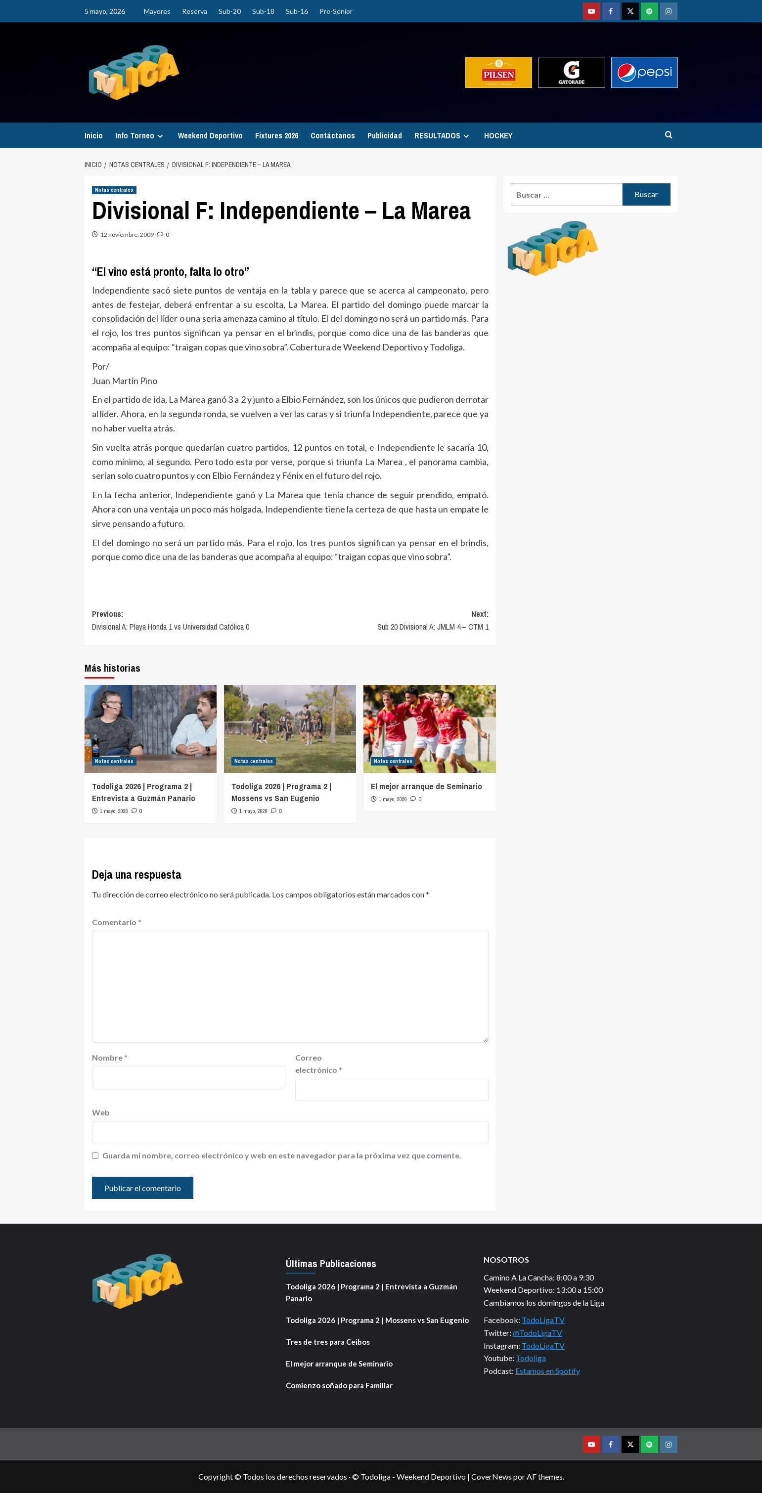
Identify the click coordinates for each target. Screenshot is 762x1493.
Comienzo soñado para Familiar (339, 1385)
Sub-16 (297, 11)
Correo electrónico (318, 1064)
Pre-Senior (336, 11)
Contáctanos (333, 135)
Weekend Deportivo (210, 135)
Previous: (191, 620)
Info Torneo (140, 135)
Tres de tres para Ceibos (328, 1341)
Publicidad (384, 135)
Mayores (157, 11)
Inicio (94, 135)
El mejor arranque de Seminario (426, 786)
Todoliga (531, 1358)
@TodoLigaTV (537, 1332)
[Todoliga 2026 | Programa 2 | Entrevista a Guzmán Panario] (151, 729)
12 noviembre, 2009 (127, 234)
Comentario (116, 922)
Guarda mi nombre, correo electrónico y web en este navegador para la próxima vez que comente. (281, 1155)
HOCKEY (498, 135)
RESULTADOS (443, 135)
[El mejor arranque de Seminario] (429, 729)
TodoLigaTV (543, 1319)
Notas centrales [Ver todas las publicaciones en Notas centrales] (114, 189)
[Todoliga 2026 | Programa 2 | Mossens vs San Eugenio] (290, 729)
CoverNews (491, 1476)
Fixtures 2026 (276, 135)
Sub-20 (230, 11)
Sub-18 (263, 11)
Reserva (194, 11)
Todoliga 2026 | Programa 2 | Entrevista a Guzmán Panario (143, 792)
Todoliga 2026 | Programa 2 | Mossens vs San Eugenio (281, 792)
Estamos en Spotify (547, 1370)
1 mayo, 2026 (114, 811)
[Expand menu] (160, 136)
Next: (389, 620)
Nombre (110, 1057)
